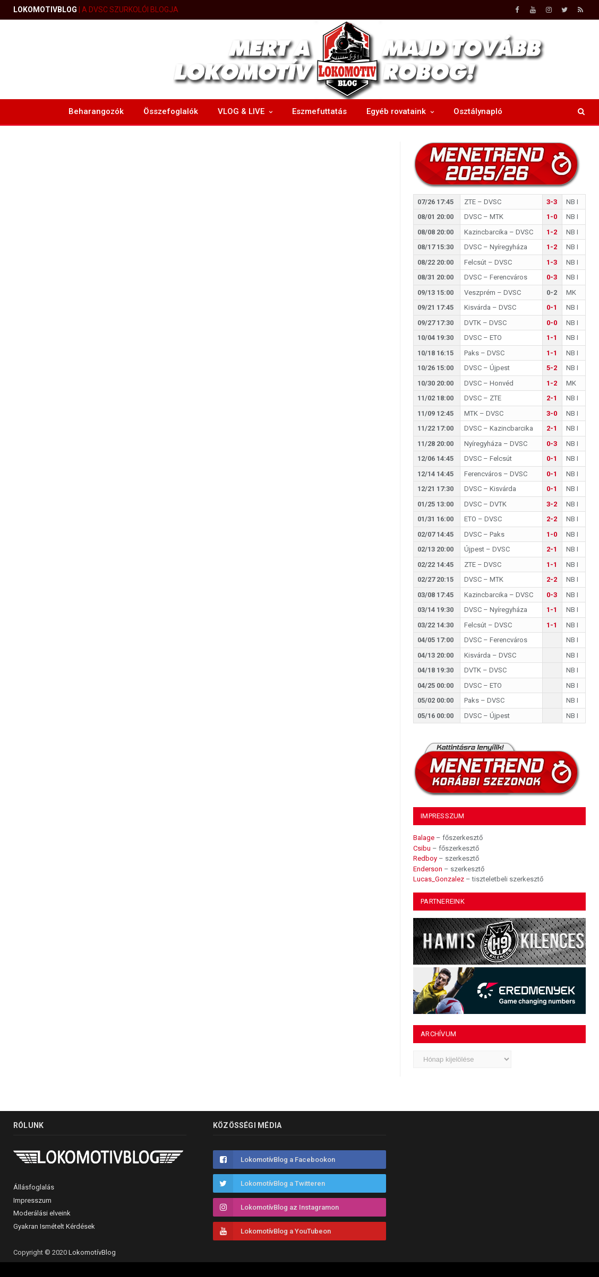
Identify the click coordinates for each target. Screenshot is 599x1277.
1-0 (551, 217)
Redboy (425, 858)
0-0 (551, 323)
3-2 (551, 504)
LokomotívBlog (92, 1252)
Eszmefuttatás (319, 111)
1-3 (551, 262)
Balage (423, 838)
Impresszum (32, 1200)
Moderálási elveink (42, 1213)
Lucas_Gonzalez (438, 879)
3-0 (551, 413)
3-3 (551, 202)
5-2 (551, 368)
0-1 (551, 307)
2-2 (551, 519)
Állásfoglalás (33, 1187)
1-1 (551, 338)
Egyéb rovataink (396, 111)
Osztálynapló (477, 111)
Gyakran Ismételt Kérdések (54, 1226)
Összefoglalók (170, 111)
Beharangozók (96, 111)
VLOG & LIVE (241, 111)
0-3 (551, 277)
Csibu (422, 848)
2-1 (551, 398)
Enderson (427, 869)
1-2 (551, 232)
